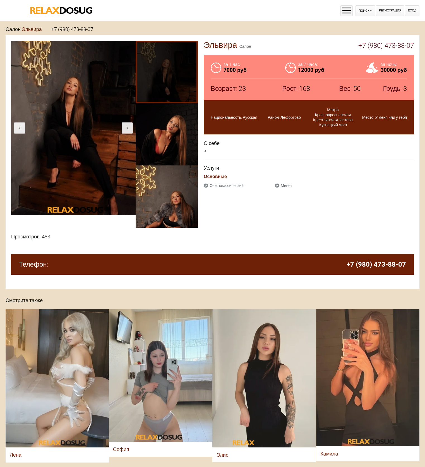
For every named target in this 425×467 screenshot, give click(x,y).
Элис (222, 455)
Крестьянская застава (333, 120)
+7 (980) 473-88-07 (72, 29)
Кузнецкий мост (333, 125)
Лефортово (290, 117)
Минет (286, 185)
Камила (329, 454)
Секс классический (227, 185)
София (121, 449)
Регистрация (390, 10)
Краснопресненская (333, 115)
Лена (15, 455)
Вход (412, 10)
